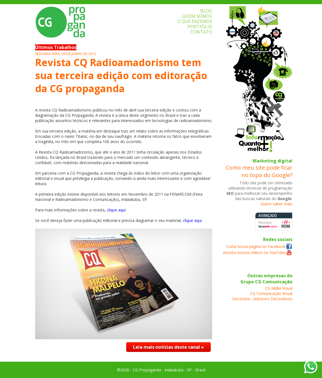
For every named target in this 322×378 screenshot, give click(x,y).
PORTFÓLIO (200, 27)
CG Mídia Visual (278, 288)
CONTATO (201, 32)
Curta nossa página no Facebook (255, 246)
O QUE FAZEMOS (194, 21)
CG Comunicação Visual (271, 293)
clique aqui (116, 210)
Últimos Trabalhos (55, 47)
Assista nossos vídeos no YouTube (254, 252)
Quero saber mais (276, 203)
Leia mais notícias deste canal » (168, 347)
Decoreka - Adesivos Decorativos (262, 298)
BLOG (206, 11)
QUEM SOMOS (197, 16)
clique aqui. (192, 220)
